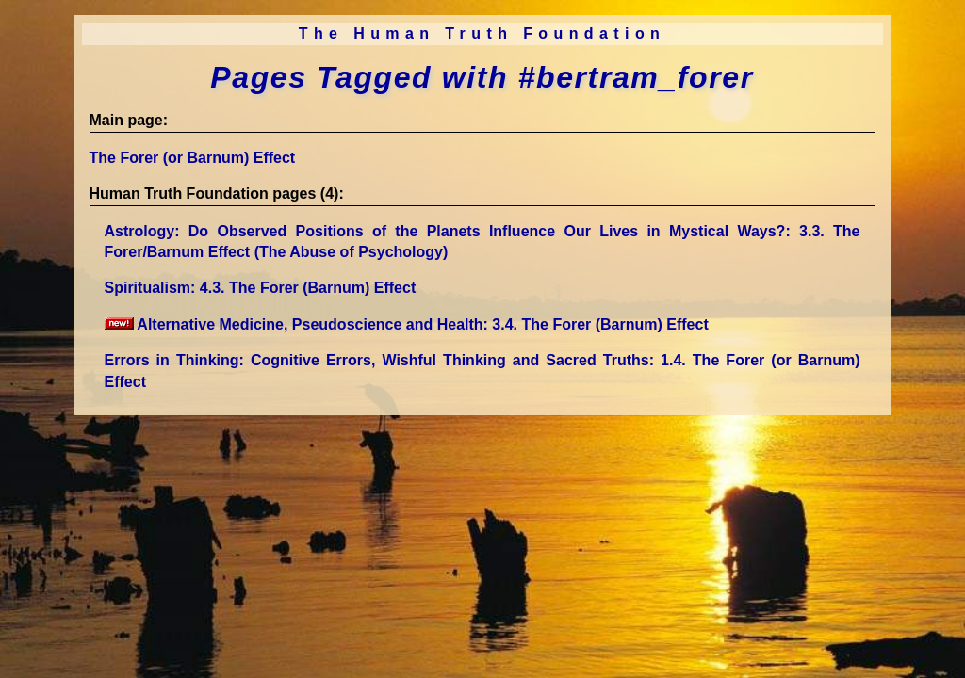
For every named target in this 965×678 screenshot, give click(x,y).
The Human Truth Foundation (482, 33)
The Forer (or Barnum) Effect (193, 158)
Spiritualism (261, 288)
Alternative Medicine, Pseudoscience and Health (407, 324)
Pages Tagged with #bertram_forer (481, 77)
